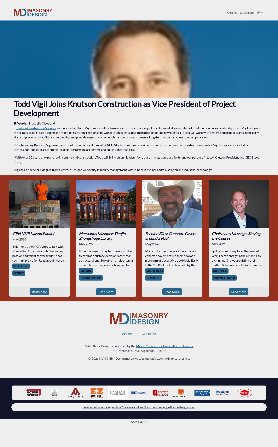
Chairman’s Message (224, 277)
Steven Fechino (155, 270)
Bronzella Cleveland (41, 123)
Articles (232, 12)
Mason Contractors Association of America (165, 346)
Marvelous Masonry (90, 277)
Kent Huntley (220, 270)
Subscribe (247, 12)
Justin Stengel (21, 266)
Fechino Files (154, 277)
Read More (39, 291)
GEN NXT (19, 273)
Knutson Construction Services (36, 128)
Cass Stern (85, 270)
